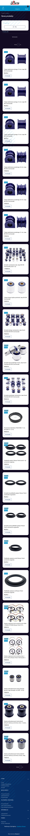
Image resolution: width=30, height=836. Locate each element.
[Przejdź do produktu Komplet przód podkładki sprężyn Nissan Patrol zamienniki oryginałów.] (15, 515)
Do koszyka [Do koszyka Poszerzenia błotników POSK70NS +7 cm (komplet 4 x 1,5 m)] (7, 434)
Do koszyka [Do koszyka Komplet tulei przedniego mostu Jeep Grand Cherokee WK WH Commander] (7, 369)
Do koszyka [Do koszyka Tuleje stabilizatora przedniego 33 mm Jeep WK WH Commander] (7, 206)
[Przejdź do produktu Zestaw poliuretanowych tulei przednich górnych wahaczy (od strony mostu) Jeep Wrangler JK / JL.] (15, 743)
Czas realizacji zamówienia (7, 807)
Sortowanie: (14, 37)
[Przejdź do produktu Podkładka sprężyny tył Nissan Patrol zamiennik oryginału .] (15, 580)
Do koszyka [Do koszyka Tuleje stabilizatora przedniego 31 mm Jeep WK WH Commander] (7, 238)
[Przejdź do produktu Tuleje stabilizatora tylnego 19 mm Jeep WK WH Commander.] (15, 59)
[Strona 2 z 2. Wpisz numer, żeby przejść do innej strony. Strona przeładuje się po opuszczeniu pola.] (18, 44)
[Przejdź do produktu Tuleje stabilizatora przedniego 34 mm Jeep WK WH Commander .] (15, 157)
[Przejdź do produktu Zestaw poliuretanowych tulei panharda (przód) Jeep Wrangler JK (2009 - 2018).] (15, 678)
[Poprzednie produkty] (13, 767)
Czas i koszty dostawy (6, 805)
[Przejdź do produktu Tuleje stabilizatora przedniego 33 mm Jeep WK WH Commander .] (15, 189)
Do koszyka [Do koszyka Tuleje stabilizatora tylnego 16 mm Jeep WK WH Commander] (7, 108)
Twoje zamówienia (5, 794)
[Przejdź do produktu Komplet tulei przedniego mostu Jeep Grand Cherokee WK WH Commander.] (15, 352)
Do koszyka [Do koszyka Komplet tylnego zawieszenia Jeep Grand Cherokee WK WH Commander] (7, 336)
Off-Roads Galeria (5, 785)
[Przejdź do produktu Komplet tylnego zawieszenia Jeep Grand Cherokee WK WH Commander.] (15, 320)
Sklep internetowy (13, 833)
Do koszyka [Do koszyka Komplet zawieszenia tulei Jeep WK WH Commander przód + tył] (7, 271)
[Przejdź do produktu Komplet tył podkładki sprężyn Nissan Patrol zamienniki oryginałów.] (15, 483)
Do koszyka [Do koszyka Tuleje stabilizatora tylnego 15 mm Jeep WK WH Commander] (7, 141)
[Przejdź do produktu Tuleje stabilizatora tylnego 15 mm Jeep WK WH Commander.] (15, 124)
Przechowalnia (4, 797)
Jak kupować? (4, 813)
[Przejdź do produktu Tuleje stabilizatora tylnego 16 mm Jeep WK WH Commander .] (15, 92)
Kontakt (3, 787)
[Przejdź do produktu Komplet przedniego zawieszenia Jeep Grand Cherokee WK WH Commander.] (15, 385)
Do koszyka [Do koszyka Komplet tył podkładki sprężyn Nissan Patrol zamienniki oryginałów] (7, 499)
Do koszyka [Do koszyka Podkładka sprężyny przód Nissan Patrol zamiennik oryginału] (7, 564)
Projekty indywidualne (6, 784)
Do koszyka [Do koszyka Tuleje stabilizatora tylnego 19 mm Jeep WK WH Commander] (7, 75)
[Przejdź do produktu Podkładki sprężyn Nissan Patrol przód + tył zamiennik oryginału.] (15, 450)
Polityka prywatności (6, 815)
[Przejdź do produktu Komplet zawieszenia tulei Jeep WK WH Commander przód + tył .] (15, 255)
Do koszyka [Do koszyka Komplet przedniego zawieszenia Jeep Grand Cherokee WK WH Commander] (7, 401)
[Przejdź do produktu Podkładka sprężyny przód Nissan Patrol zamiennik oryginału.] (15, 548)
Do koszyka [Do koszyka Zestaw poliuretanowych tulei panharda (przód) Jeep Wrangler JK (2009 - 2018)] (7, 695)
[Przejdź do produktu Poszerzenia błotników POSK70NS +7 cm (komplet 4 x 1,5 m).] (15, 417)
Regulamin (3, 821)
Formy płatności (4, 803)
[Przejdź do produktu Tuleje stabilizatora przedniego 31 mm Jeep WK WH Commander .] (15, 222)
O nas (2, 782)
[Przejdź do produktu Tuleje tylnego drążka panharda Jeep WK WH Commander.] (15, 287)
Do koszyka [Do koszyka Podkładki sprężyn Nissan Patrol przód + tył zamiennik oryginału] (7, 467)
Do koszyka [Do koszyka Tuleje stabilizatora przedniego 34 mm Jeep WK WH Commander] (7, 173)
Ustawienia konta (5, 795)
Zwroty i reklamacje (5, 823)
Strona (15, 44)
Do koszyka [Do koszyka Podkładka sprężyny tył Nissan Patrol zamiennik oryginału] (7, 597)
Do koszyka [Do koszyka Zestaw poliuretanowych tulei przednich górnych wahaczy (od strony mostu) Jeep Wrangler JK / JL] (7, 760)
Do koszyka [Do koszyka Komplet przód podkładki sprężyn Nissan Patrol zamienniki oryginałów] (7, 532)
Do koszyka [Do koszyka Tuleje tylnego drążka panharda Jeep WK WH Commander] (7, 304)
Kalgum (5, 13)
